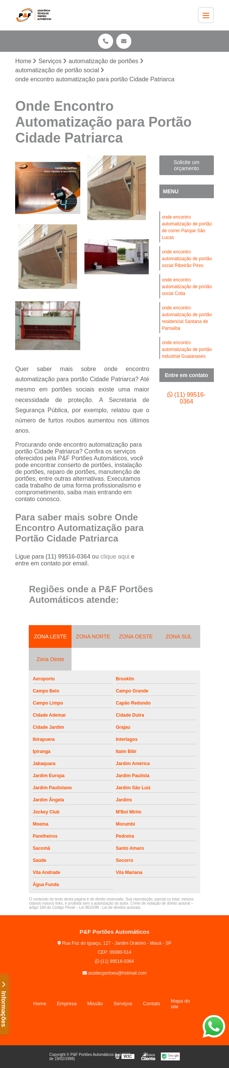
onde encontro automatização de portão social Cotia (187, 286)
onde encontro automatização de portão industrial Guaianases (187, 349)
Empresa (66, 1003)
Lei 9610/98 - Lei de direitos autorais (109, 907)
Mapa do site (180, 1003)
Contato (151, 1003)
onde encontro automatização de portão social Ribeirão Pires (187, 258)
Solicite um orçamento (186, 165)
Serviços (123, 1003)
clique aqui (114, 556)
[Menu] (206, 15)
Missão (95, 1003)
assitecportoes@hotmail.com (115, 973)
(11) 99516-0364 (68, 556)
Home (40, 1003)
